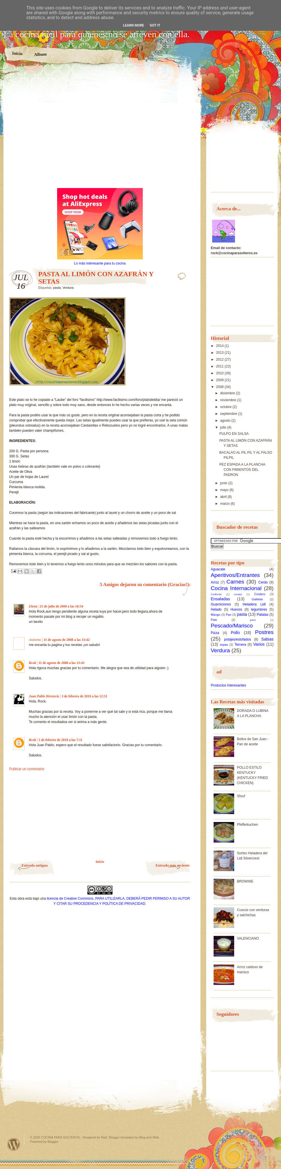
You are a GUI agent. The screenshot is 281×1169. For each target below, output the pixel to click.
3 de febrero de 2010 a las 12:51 (84, 696)
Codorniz (216, 594)
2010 (220, 373)
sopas (224, 644)
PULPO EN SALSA (234, 434)
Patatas (262, 615)
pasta (57, 287)
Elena (33, 606)
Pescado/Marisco (232, 626)
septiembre (229, 414)
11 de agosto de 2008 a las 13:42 (67, 640)
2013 (220, 353)
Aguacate (218, 569)
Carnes (235, 582)
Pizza (215, 633)
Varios (259, 644)
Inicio (17, 53)
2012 (220, 360)
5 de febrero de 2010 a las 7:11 (61, 740)
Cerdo (263, 582)
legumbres (259, 609)
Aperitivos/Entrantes (235, 575)
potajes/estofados (237, 639)
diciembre (228, 393)
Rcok (32, 663)
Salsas (267, 639)
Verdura (68, 287)
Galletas (257, 599)
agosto (225, 421)
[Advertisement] (61, 129)
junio (224, 483)
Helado (216, 609)
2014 (220, 346)
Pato (214, 619)
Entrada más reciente (173, 865)
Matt (104, 1137)
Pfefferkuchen (247, 825)
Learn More (133, 25)
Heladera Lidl (254, 604)
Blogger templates (121, 1137)
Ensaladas (220, 599)
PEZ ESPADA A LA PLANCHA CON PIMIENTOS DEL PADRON (242, 470)
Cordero (259, 594)
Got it (155, 25)
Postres (264, 632)
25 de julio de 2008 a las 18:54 (61, 606)
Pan (228, 614)
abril (224, 497)
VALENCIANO (248, 938)
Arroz (215, 582)
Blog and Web (149, 1137)
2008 (220, 387)
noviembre (228, 400)
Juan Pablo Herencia (44, 696)
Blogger (52, 1141)
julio (223, 427)
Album (40, 54)
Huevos (236, 609)
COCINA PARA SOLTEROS (60, 1137)
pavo (253, 619)
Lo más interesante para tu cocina (100, 263)
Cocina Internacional (236, 588)
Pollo (235, 632)
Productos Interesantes (228, 685)
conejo (238, 594)
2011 (220, 366)
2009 (220, 380)
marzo (225, 504)
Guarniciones (221, 604)
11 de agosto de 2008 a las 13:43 (62, 663)
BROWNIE (245, 881)
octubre (226, 407)
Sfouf (241, 796)
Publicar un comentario (26, 769)
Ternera (240, 645)
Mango (215, 614)
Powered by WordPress (13, 1144)
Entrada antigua (35, 865)
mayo (225, 490)
